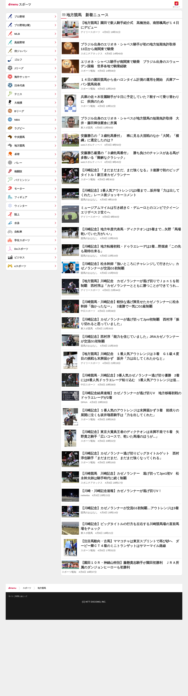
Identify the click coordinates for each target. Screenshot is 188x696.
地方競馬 (42, 588)
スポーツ (27, 588)
